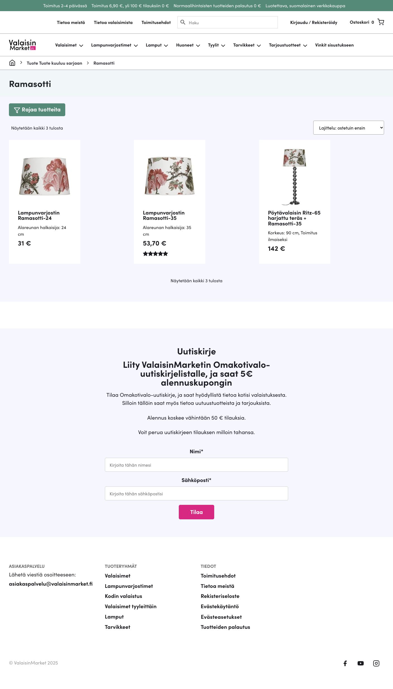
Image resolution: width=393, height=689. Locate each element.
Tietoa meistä (71, 22)
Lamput (154, 45)
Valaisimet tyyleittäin (131, 606)
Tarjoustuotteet (284, 45)
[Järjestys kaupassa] (348, 128)
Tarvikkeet (243, 45)
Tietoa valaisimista (113, 22)
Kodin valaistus (123, 596)
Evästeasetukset (221, 616)
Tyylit (213, 45)
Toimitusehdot (156, 22)
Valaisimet (66, 45)
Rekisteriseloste (220, 596)
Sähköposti (196, 480)
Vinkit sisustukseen (334, 45)
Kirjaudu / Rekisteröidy (313, 22)
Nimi (196, 451)
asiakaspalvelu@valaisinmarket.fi (51, 583)
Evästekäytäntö (220, 606)
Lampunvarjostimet (111, 45)
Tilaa (196, 511)
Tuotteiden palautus (225, 626)
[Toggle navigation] (37, 109)
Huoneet (185, 45)
